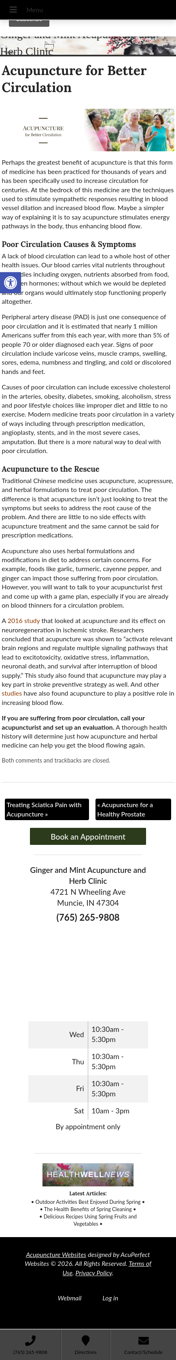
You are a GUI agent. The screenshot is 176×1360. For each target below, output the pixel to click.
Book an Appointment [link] (88, 836)
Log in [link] (110, 1298)
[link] (10, 282)
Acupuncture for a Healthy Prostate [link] (125, 809)
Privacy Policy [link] (94, 1272)
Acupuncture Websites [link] (56, 1254)
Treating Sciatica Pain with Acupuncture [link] (43, 809)
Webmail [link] (70, 1298)
